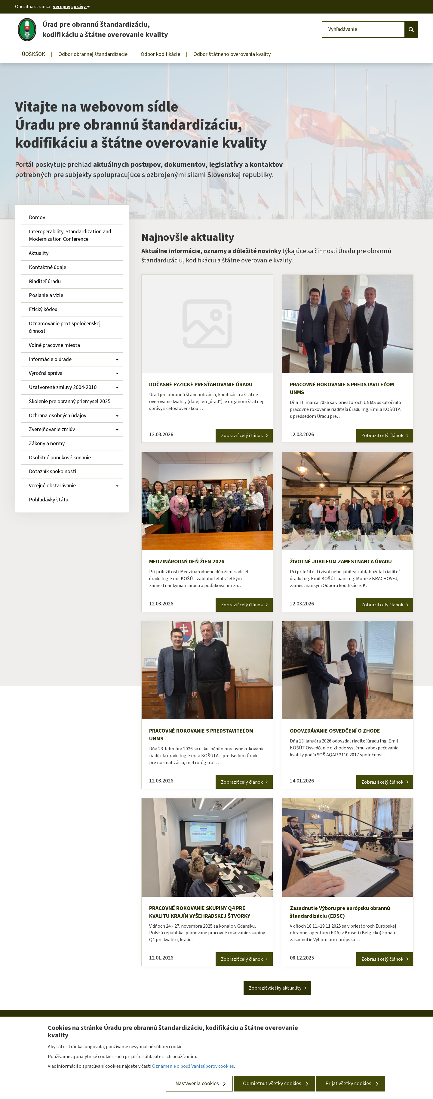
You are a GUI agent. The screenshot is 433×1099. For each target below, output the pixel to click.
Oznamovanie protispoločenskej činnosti (65, 327)
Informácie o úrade (73, 359)
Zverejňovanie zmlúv (73, 429)
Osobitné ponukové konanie (60, 457)
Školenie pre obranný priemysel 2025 (69, 401)
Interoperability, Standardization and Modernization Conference (70, 235)
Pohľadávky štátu (48, 500)
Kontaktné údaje (47, 267)
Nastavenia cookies (197, 1083)
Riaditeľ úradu (45, 281)
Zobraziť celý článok (237, 436)
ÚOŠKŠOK (33, 54)
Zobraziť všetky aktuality (275, 994)
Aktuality (38, 253)
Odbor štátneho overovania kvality (232, 54)
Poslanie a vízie (46, 295)
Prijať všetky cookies (348, 1083)
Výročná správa (73, 373)
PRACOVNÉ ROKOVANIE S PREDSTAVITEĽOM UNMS (324, 389)
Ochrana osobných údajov (73, 415)
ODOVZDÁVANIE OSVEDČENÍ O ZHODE (340, 733)
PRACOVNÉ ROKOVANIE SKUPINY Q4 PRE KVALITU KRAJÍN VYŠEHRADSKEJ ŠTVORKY (207, 916)
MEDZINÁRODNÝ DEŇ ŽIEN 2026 (192, 563)
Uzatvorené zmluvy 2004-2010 (73, 387)
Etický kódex (43, 309)
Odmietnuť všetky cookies (272, 1083)
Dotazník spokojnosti (52, 471)
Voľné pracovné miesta (54, 345)
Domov (37, 217)
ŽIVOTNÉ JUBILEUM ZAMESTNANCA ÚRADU (347, 563)
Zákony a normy (47, 443)
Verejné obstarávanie (73, 485)
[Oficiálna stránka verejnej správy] (71, 7)
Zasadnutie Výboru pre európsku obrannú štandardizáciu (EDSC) (345, 916)
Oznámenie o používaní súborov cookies (193, 1066)
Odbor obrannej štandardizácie (92, 54)
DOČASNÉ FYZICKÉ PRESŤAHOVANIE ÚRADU (198, 389)
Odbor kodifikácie (160, 54)
